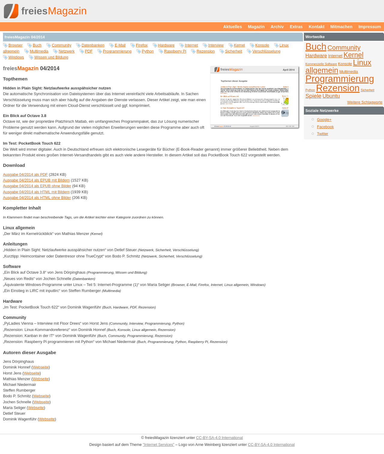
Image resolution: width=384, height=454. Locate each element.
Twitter (322, 133)
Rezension (205, 51)
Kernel (239, 45)
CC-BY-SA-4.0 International (219, 437)
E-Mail (120, 45)
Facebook (325, 127)
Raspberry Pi (175, 51)
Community (61, 45)
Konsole (262, 45)
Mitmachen (341, 26)
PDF (89, 51)
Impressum (369, 26)
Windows (16, 57)
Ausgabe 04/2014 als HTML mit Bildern (36, 192)
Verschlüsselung (266, 51)
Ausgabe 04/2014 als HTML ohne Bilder (37, 197)
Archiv (277, 26)
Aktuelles (232, 26)
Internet (191, 45)
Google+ (324, 119)
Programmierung (117, 51)
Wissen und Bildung (51, 57)
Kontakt (316, 26)
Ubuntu (331, 96)
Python (148, 51)
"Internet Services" (158, 444)
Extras (296, 26)
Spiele (313, 96)
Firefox (142, 45)
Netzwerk (66, 51)
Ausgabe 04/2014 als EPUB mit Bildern (36, 180)
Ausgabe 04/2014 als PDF (25, 174)
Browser (15, 45)
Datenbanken (93, 45)
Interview (216, 45)
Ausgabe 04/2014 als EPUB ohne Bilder (37, 186)
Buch (37, 45)
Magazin (256, 26)
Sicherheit (233, 51)
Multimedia (39, 51)
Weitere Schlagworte (364, 102)
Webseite (41, 367)
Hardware (166, 45)
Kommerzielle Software (321, 64)
